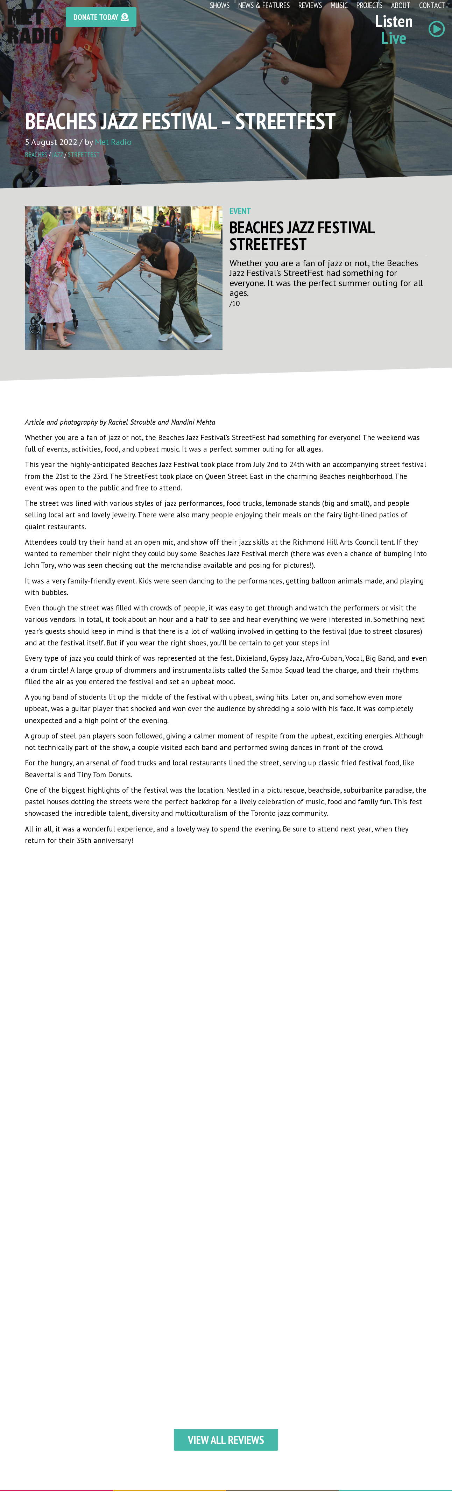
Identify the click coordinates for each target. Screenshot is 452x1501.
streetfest (84, 154)
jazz (57, 154)
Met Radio (113, 141)
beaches (36, 154)
